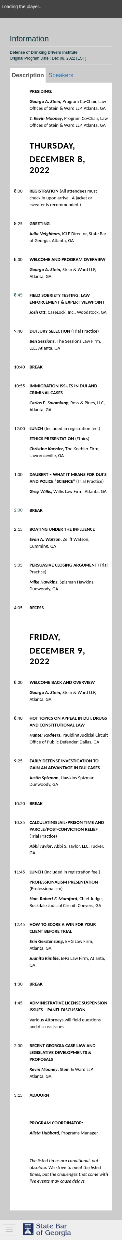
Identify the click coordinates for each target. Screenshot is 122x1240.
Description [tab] (28, 75)
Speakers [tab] (60, 75)
